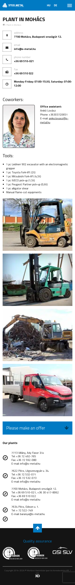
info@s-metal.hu (25, 49)
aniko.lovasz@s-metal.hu (54, 120)
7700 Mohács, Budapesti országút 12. (38, 37)
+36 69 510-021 (24, 61)
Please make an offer (37, 428)
